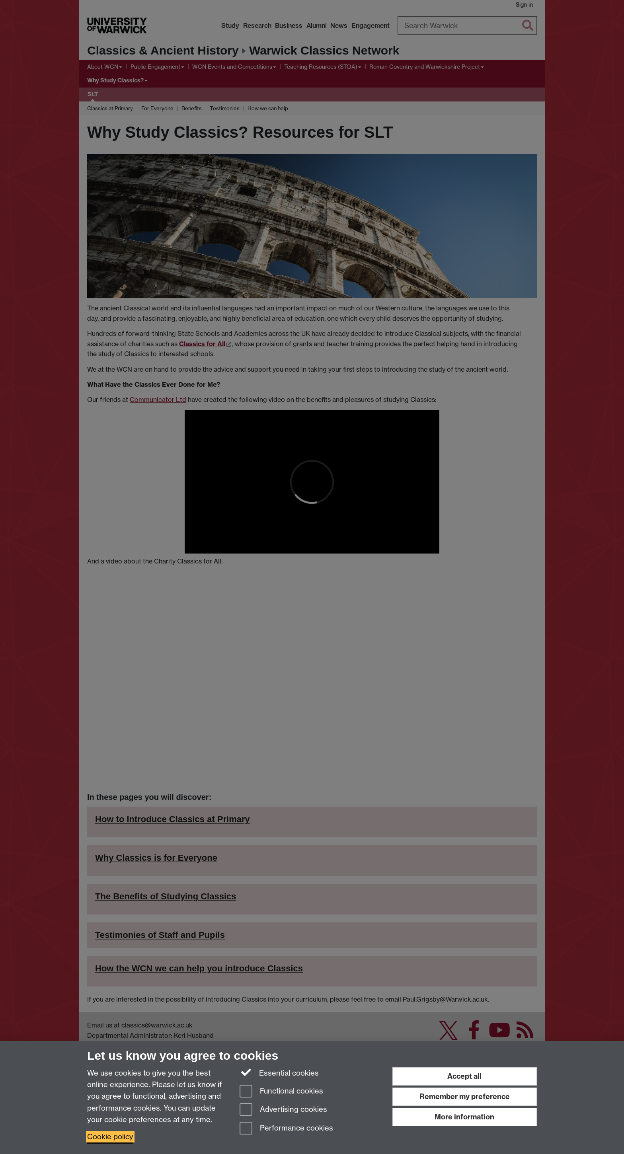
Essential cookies (279, 1072)
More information (464, 1116)
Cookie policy (110, 1136)
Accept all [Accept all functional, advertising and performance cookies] (464, 1076)
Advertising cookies (283, 1110)
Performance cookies (286, 1128)
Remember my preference (464, 1096)
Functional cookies (281, 1091)
